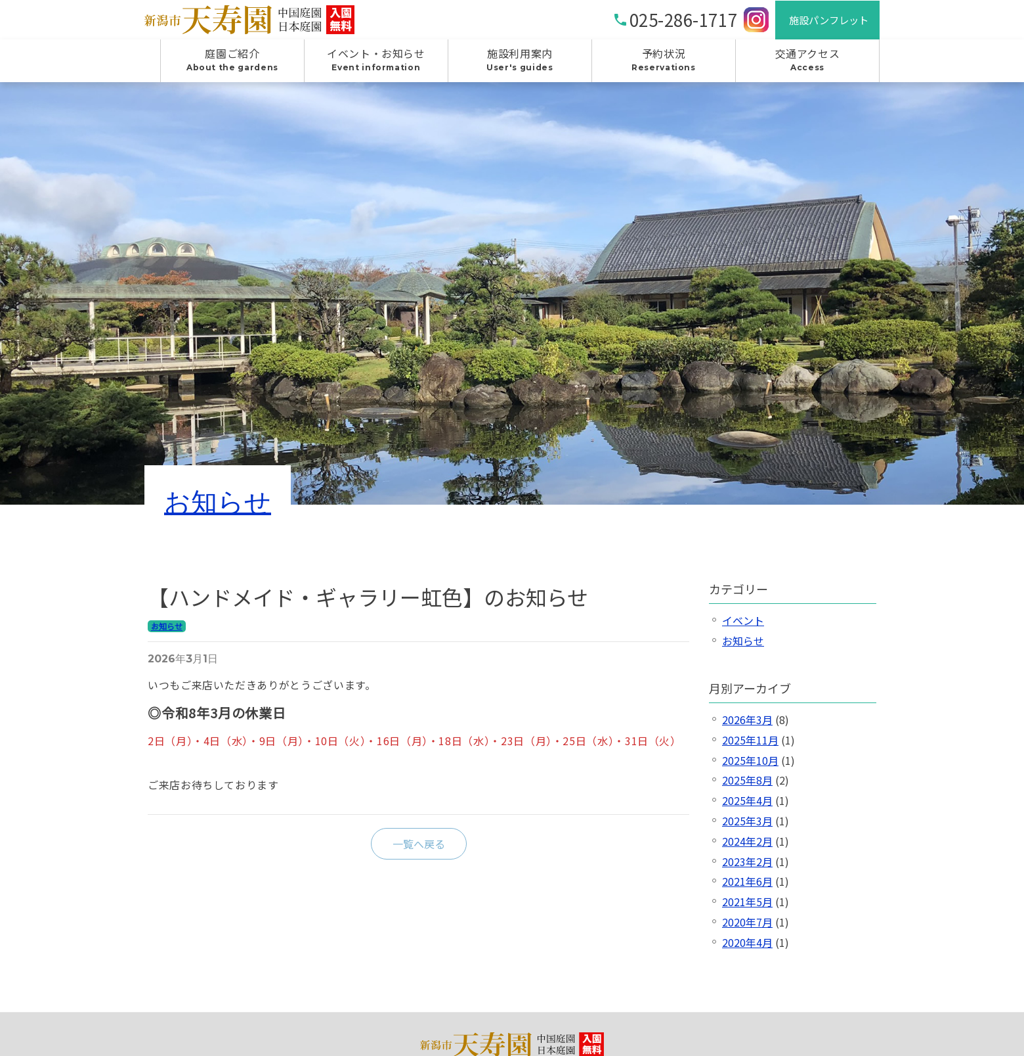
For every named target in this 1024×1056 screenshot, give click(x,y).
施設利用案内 (520, 66)
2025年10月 (750, 765)
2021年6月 (747, 887)
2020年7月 (747, 928)
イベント (743, 626)
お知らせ (217, 507)
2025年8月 (747, 786)
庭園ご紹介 (232, 66)
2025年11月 (750, 746)
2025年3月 (747, 827)
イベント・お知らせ (376, 66)
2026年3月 (747, 725)
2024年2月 (747, 847)
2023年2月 (747, 867)
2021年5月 (747, 907)
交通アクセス (807, 66)
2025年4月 (747, 806)
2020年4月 (747, 948)
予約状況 (663, 66)
